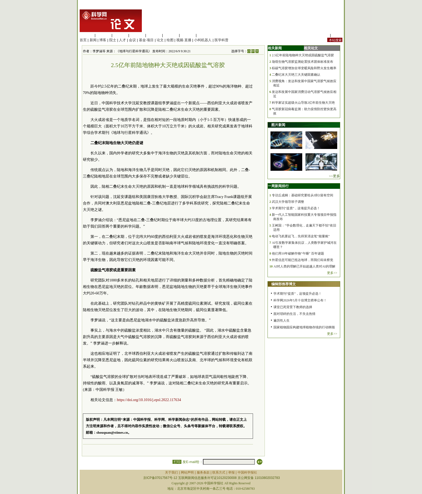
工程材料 (137, 35)
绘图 (170, 40)
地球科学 (171, 35)
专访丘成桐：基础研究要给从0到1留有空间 (302, 195)
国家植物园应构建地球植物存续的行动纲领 (304, 327)
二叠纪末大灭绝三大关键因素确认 (296, 74)
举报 (231, 472)
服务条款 (203, 472)
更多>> (332, 273)
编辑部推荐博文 (283, 284)
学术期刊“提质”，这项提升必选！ (296, 208)
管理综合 (205, 35)
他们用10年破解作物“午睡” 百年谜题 (298, 253)
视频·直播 (183, 40)
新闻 (93, 40)
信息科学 (154, 35)
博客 (102, 40)
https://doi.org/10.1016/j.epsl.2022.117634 (149, 400)
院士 (112, 40)
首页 (83, 40)
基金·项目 (146, 40)
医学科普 (221, 40)
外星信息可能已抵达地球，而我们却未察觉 (302, 260)
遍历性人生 (281, 320)
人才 (122, 40)
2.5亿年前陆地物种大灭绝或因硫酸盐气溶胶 (303, 55)
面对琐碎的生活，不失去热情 (294, 314)
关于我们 (171, 472)
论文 (160, 40)
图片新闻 (278, 125)
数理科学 (188, 35)
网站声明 (187, 472)
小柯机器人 (203, 40)
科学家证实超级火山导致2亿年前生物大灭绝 (303, 103)
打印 (177, 462)
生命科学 (87, 35)
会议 (132, 40)
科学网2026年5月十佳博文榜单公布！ (300, 300)
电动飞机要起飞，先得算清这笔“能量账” (301, 236)
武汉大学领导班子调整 (288, 202)
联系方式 (218, 472)
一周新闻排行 (278, 186)
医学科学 (104, 35)
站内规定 (322, 35)
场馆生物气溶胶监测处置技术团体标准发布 (302, 62)
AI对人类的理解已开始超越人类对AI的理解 (304, 266)
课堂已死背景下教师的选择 (292, 307)
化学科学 (120, 35)
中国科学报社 (247, 472)
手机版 (337, 35)
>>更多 (334, 176)
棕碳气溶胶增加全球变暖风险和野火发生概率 (304, 68)
